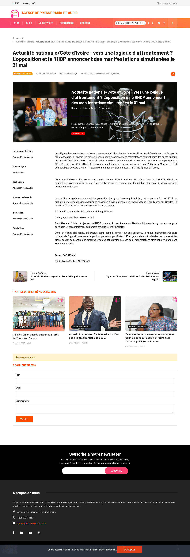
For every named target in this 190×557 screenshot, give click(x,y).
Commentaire (22, 401)
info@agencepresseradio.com (32, 523)
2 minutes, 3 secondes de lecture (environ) (100, 74)
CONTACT (85, 23)
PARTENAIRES (67, 23)
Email (18, 388)
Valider (24, 419)
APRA (16, 23)
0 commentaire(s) (68, 74)
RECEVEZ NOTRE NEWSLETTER (130, 23)
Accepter (129, 549)
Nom (18, 375)
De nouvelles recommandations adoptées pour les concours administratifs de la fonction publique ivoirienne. (149, 338)
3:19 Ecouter (78, 133)
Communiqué (29, 3)
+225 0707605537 (26, 518)
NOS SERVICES (46, 23)
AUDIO (29, 23)
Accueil (19, 38)
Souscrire (116, 471)
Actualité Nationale (22, 74)
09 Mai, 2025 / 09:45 (46, 74)
